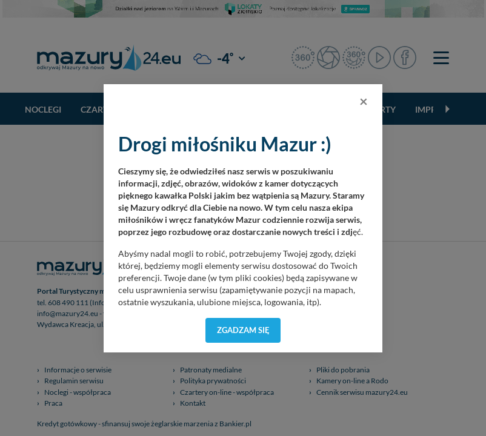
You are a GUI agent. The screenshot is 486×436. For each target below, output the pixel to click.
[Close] (364, 101)
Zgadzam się (243, 330)
